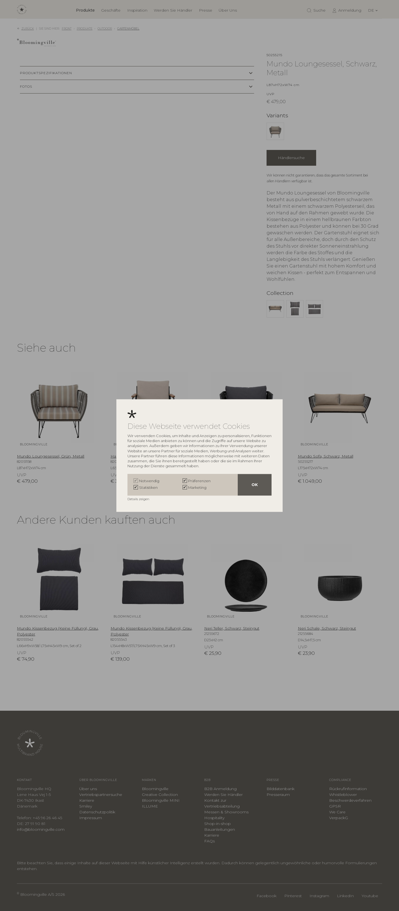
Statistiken (148, 487)
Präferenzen (199, 481)
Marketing (197, 487)
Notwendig (149, 481)
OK (255, 484)
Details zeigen (138, 499)
